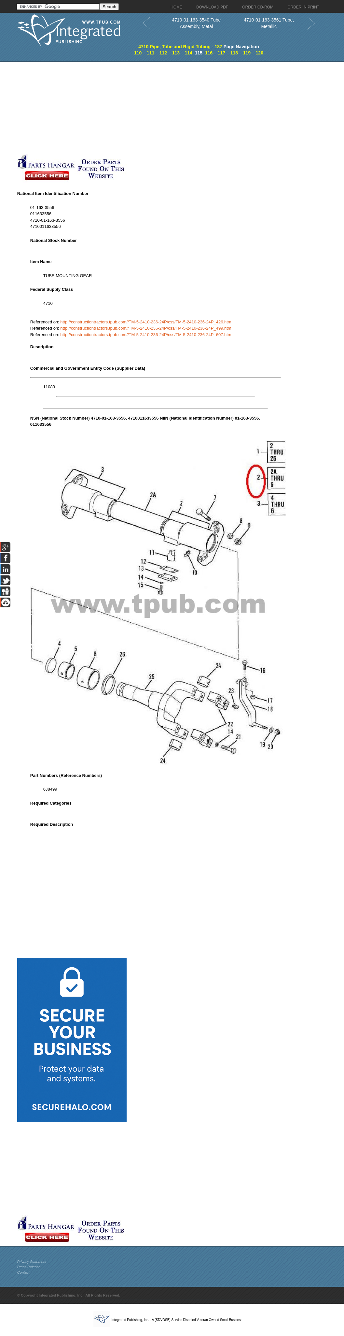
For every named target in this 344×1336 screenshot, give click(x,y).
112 (163, 52)
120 (259, 52)
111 (150, 52)
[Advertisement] (155, 108)
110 (138, 52)
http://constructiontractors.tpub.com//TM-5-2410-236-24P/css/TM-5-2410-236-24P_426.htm (145, 321)
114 (188, 52)
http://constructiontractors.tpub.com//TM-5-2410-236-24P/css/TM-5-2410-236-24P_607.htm (145, 334)
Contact (23, 1272)
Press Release (29, 1267)
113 (176, 52)
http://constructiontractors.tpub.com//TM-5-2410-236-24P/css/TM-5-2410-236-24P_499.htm (145, 328)
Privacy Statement (31, 1262)
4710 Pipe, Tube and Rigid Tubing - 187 (180, 46)
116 (209, 52)
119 (247, 52)
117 (221, 52)
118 (234, 52)
